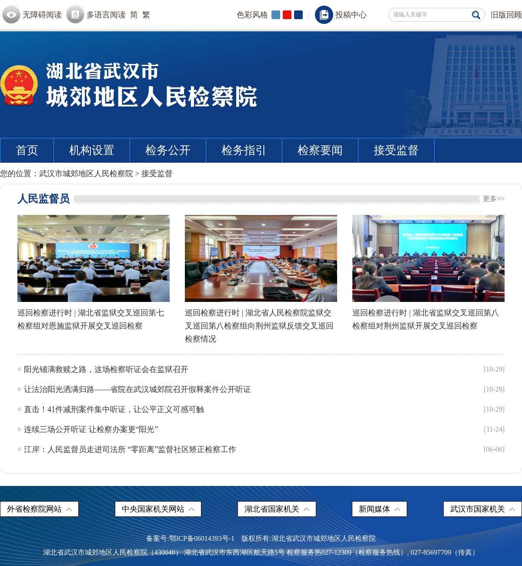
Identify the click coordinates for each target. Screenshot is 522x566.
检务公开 (168, 150)
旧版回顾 (506, 14)
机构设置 (91, 150)
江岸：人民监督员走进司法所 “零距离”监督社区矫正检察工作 (130, 449)
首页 (27, 150)
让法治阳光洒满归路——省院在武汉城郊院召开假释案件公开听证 (137, 389)
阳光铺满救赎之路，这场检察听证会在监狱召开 (106, 369)
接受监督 (396, 150)
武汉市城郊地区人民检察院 (86, 173)
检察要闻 (320, 150)
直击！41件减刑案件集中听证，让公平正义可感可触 (114, 409)
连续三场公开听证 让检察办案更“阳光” (91, 429)
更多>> (494, 198)
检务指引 (244, 150)
